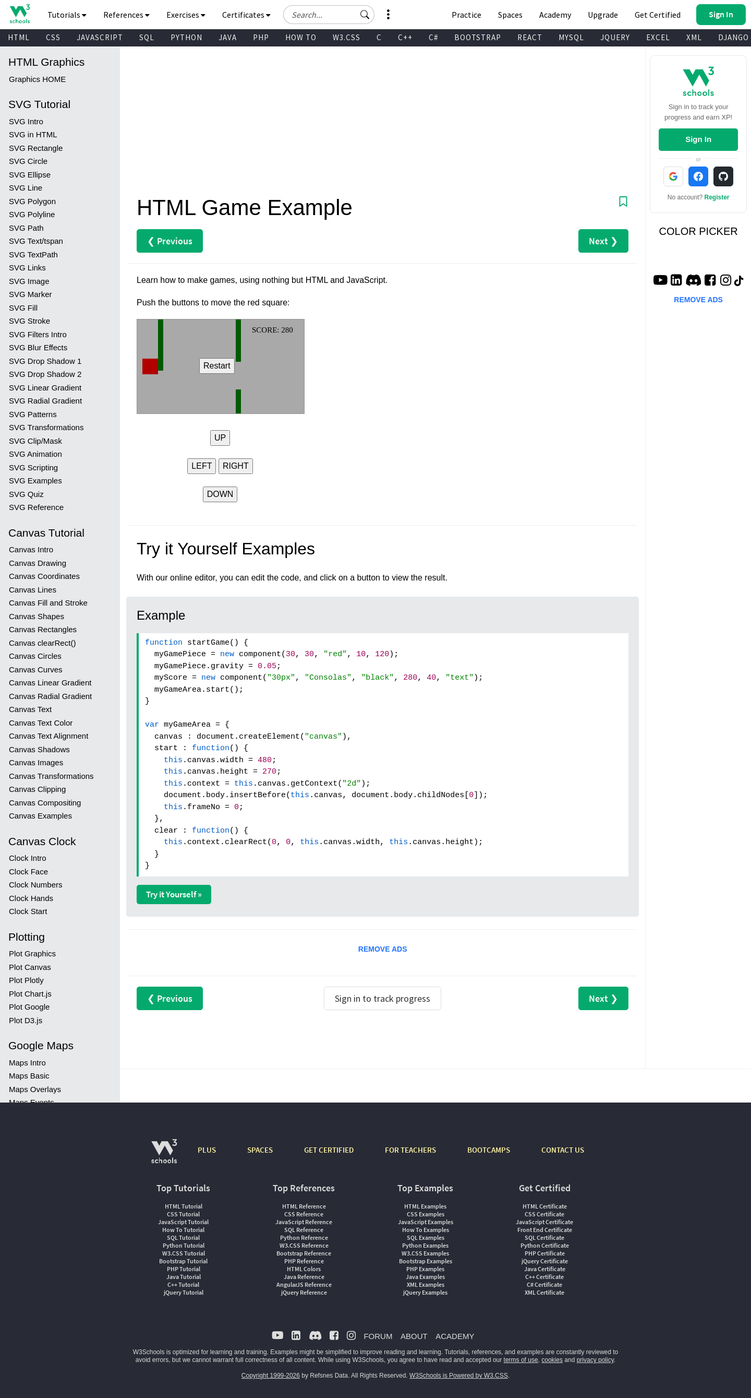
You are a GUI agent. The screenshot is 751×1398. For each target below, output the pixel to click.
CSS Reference (303, 1214)
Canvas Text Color (40, 722)
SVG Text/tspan (36, 240)
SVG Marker (30, 294)
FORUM (378, 1336)
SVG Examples (35, 480)
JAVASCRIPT (100, 37)
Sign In (698, 139)
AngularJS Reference (304, 1284)
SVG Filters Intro (38, 334)
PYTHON (186, 37)
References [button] (126, 14)
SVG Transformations (46, 427)
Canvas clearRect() (42, 642)
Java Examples (425, 1277)
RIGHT (236, 465)
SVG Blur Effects (38, 347)
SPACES (260, 1150)
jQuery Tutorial (183, 1292)
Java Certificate (544, 1269)
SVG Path (26, 227)
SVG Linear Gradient (45, 387)
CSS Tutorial (183, 1214)
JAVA (228, 37)
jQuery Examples (425, 1292)
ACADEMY (454, 1336)
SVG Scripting (33, 467)
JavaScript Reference (303, 1222)
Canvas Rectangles (43, 629)
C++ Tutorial (183, 1284)
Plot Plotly (26, 980)
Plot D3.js (25, 1020)
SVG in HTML (33, 134)
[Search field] (328, 14)
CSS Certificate (544, 1214)
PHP (261, 37)
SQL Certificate (544, 1237)
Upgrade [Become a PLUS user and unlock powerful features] (603, 14)
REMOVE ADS (382, 949)
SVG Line (25, 187)
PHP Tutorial (183, 1269)
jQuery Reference (304, 1292)
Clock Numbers (36, 884)
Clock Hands (31, 898)
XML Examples (425, 1284)
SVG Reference (36, 507)
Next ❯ (603, 241)
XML (694, 37)
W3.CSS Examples (425, 1253)
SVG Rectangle (36, 148)
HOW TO (301, 37)
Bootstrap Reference (303, 1253)
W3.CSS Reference (304, 1245)
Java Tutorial (183, 1277)
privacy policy (595, 1360)
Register (717, 197)
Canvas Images (36, 762)
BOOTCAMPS (488, 1150)
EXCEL (658, 37)
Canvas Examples (40, 815)
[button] (365, 14)
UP (220, 437)
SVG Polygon (32, 201)
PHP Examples (425, 1269)
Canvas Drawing (37, 563)
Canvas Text (30, 709)
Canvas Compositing (45, 802)
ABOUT (414, 1336)
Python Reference (304, 1237)
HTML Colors (304, 1269)
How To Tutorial (183, 1230)
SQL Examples (425, 1237)
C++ (405, 37)
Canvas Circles (35, 655)
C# (433, 37)
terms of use (521, 1360)
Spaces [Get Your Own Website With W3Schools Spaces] (510, 14)
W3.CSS (346, 37)
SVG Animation (35, 453)
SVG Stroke (29, 320)
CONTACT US (562, 1150)
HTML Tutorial (183, 1206)
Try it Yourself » (174, 894)
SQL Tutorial (183, 1237)
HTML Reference (304, 1206)
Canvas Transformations (51, 776)
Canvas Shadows (39, 749)
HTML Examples (425, 1206)
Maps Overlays (35, 1089)
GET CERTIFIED (329, 1150)
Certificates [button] (246, 14)
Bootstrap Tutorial (183, 1261)
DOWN (220, 494)
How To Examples (425, 1230)
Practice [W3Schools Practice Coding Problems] (466, 14)
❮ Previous (169, 241)
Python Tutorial (183, 1245)
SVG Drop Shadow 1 (45, 361)
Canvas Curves (36, 669)
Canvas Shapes (36, 616)
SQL (146, 37)
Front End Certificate (544, 1230)
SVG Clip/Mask (35, 440)
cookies (552, 1360)
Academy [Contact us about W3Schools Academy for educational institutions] (555, 14)
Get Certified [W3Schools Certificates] (658, 14)
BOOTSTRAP (477, 37)
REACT (529, 37)
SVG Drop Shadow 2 (45, 374)
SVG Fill (23, 307)
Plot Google (29, 1006)
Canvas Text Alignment (48, 735)
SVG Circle (28, 161)
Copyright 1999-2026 (270, 1375)
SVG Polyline (32, 214)
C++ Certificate (544, 1277)
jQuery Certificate (545, 1261)
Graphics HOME (37, 79)
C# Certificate (544, 1284)
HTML (19, 37)
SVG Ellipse (30, 174)
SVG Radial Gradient (45, 400)
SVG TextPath (33, 254)
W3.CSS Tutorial (183, 1253)
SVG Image (29, 281)
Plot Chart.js (30, 993)
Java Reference (304, 1277)
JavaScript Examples (425, 1222)
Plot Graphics (32, 953)
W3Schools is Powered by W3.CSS (458, 1375)
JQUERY (615, 37)
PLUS (207, 1150)
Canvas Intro (31, 549)
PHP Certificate (545, 1253)
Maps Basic (29, 1075)
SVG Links (27, 267)
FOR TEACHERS (410, 1150)
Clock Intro (27, 858)
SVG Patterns (33, 414)
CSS (53, 37)
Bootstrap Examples (425, 1261)
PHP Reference (304, 1261)
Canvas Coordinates (44, 576)
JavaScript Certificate (544, 1222)
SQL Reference (303, 1230)
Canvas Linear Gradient (50, 682)
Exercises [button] (185, 14)
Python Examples (425, 1245)
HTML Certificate (545, 1206)
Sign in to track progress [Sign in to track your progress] (382, 998)
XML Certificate (544, 1292)
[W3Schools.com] (164, 1157)
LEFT (201, 465)
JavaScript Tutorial (183, 1222)
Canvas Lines (32, 589)
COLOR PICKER (698, 231)
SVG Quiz (26, 494)
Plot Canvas (30, 967)
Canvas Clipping (37, 789)
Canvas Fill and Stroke (48, 602)
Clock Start (28, 911)
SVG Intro (26, 121)
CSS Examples (425, 1214)
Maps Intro (27, 1062)
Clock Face (28, 871)
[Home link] (19, 14)
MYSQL (571, 37)
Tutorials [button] (67, 14)
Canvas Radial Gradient (50, 696)
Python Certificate (544, 1245)
